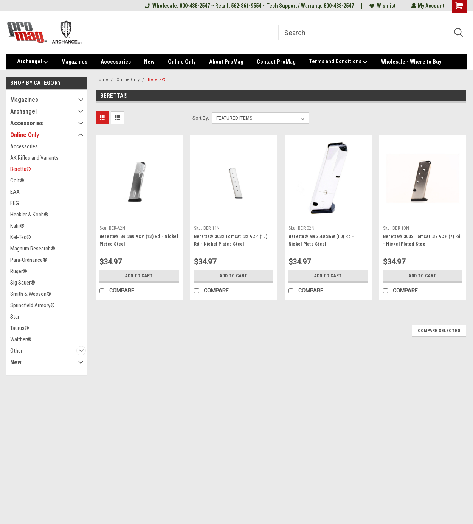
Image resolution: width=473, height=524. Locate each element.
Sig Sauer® (22, 282)
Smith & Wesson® (30, 294)
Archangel (32, 61)
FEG (14, 203)
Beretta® (20, 169)
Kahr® (17, 225)
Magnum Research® (32, 248)
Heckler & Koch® (29, 214)
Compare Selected (439, 330)
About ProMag (226, 61)
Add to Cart (139, 276)
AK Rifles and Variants (34, 157)
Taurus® (19, 328)
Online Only (182, 61)
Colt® (17, 180)
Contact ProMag (276, 61)
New (149, 61)
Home (102, 79)
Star (14, 316)
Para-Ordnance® (28, 260)
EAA (15, 191)
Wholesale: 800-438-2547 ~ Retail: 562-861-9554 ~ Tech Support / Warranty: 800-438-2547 (248, 6)
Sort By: (200, 118)
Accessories (116, 61)
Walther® (20, 339)
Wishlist (382, 6)
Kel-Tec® (20, 237)
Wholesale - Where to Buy (411, 61)
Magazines (74, 61)
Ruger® (18, 271)
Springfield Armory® (32, 305)
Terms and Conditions (338, 61)
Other (16, 350)
